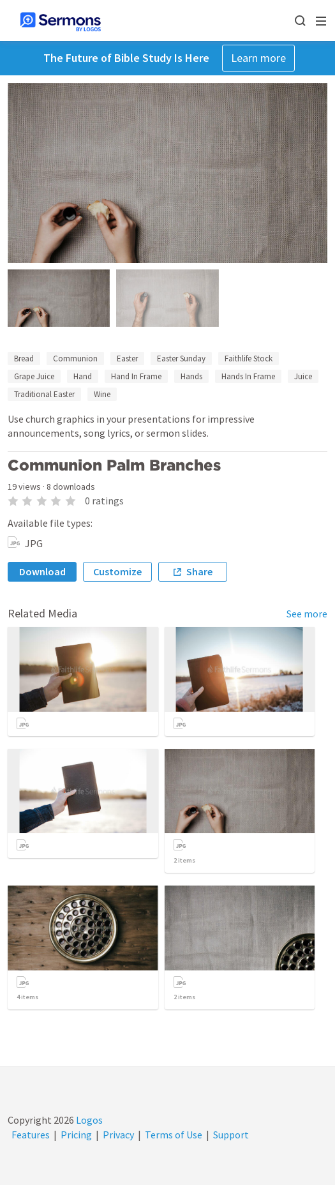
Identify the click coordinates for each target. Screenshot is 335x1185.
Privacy (118, 1134)
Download (42, 571)
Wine (102, 394)
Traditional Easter (44, 394)
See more (307, 613)
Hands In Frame (248, 376)
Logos (88, 1119)
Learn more (258, 57)
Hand (82, 376)
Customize (117, 571)
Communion (75, 358)
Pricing (76, 1134)
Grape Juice (34, 376)
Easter (127, 358)
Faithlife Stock (248, 358)
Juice (303, 376)
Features (30, 1134)
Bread (24, 358)
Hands (191, 376)
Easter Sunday (181, 358)
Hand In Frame (136, 376)
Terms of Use (173, 1134)
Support (231, 1134)
